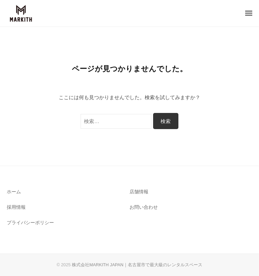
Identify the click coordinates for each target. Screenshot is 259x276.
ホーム (14, 191)
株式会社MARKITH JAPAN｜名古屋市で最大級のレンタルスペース (137, 264)
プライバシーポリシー (30, 222)
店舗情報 (139, 191)
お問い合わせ (144, 207)
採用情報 (16, 207)
